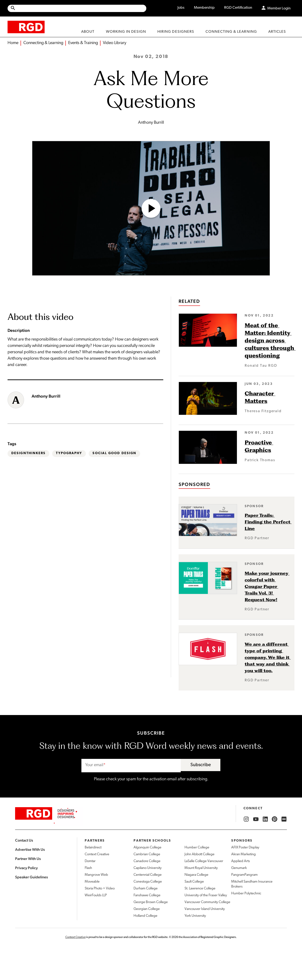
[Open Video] (151, 208)
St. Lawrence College (200, 888)
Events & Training (83, 43)
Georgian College (147, 909)
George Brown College (151, 902)
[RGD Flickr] (284, 819)
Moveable (92, 882)
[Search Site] (81, 8)
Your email (94, 765)
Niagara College (196, 875)
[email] (131, 765)
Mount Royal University (201, 868)
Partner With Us (28, 858)
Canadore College (147, 861)
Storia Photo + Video (100, 888)
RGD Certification (238, 8)
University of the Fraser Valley (206, 895)
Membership (204, 8)
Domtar (90, 861)
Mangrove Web (96, 875)
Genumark (239, 868)
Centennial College (148, 875)
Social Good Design (114, 453)
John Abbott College (199, 854)
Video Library (114, 43)
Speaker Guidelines (31, 877)
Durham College (146, 888)
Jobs (181, 8)
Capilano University (148, 868)
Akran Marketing (243, 854)
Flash (88, 868)
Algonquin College (147, 847)
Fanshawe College (147, 895)
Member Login (279, 8)
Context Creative (97, 854)
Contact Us (24, 840)
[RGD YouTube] (256, 819)
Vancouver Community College (207, 902)
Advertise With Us (30, 849)
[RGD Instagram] (246, 819)
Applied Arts (240, 861)
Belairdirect (93, 847)
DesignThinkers (28, 453)
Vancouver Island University (205, 909)
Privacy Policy (26, 868)
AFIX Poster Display (245, 847)
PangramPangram (244, 875)
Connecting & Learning (43, 43)
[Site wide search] (77, 8)
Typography (69, 453)
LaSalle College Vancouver (204, 861)
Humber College (197, 847)
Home (13, 43)
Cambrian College (147, 854)
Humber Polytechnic (246, 893)
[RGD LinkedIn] (265, 819)
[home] (26, 26)
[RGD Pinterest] (274, 819)
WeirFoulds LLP (96, 895)
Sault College (194, 882)
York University (195, 916)
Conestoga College (148, 882)
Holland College (145, 916)
